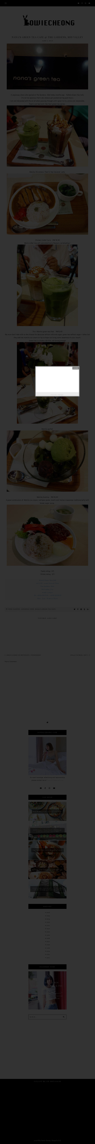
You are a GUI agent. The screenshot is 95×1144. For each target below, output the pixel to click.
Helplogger (61, 394)
